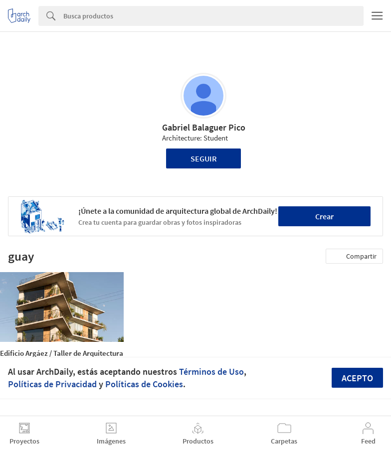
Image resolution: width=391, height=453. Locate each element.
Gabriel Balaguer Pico (203, 127)
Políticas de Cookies (144, 384)
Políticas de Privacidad (52, 384)
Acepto (357, 378)
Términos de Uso (211, 371)
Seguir (204, 158)
